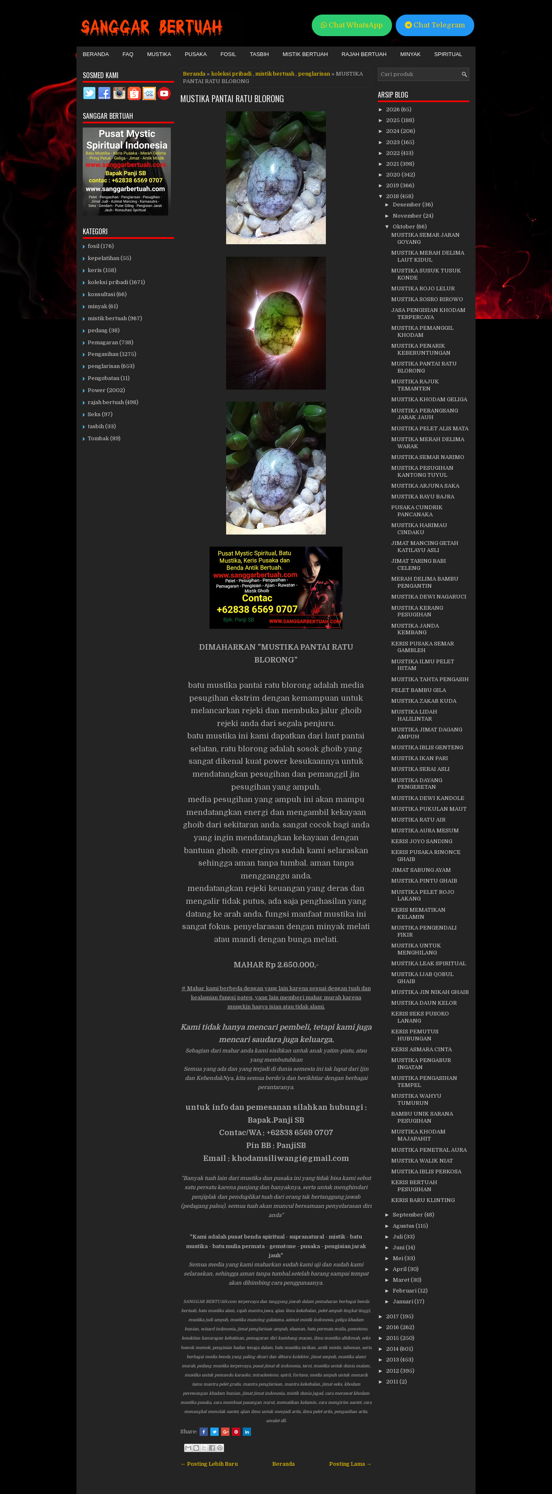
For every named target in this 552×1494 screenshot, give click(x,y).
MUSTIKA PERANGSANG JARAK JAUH (424, 414)
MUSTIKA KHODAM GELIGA (429, 399)
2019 (393, 185)
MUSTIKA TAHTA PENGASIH (430, 679)
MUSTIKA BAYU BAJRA (422, 496)
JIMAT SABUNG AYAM (421, 870)
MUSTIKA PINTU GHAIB (424, 881)
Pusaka (196, 54)
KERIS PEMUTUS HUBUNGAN (415, 1035)
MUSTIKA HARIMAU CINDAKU (419, 528)
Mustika (159, 54)
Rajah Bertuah (364, 54)
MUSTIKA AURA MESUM (425, 830)
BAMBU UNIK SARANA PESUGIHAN (422, 1117)
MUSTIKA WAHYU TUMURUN (416, 1099)
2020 (394, 175)
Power (97, 390)
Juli (398, 1237)
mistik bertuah (274, 74)
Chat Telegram (435, 25)
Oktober (404, 226)
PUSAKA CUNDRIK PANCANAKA (417, 511)
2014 (393, 1349)
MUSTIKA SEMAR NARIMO (427, 457)
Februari (405, 1291)
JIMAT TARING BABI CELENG (418, 564)
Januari (403, 1301)
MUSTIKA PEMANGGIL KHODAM (422, 331)
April (400, 1269)
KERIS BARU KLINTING (423, 1200)
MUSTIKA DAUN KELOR (424, 1003)
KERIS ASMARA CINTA (421, 1049)
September (408, 1215)
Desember (407, 204)
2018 (393, 196)
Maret (402, 1280)
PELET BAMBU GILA (418, 690)
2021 (393, 164)
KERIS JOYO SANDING (421, 841)
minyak (97, 306)
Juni (399, 1247)
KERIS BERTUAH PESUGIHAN (414, 1185)
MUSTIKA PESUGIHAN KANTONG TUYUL (422, 471)
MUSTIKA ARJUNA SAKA (425, 486)
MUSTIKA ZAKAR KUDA (423, 701)
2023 (393, 142)
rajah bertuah (106, 402)
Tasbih (259, 54)
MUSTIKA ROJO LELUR (423, 288)
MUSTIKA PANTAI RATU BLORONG (232, 98)
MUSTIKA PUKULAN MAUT (429, 809)
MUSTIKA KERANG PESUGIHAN (417, 611)
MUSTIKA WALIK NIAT (422, 1161)
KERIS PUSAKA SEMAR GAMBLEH (422, 647)
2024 (393, 131)
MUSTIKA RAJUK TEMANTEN (415, 385)
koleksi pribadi (231, 74)
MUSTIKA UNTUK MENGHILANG (416, 949)
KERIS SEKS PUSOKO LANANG (420, 1017)
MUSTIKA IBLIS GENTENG (427, 747)
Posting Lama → (350, 1464)
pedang (98, 330)
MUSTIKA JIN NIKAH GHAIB (430, 992)
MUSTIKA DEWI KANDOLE (427, 798)
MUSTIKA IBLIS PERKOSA (426, 1171)
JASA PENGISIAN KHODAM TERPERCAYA (428, 313)
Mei (398, 1258)
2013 (393, 1360)
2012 (393, 1371)
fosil (93, 246)
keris (95, 270)
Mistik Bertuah (305, 54)
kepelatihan (103, 258)
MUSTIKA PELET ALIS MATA (429, 428)
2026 (393, 109)
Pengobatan (103, 378)
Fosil (228, 54)
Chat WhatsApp (352, 25)
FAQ (128, 54)
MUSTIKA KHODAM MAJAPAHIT (418, 1135)
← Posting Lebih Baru (209, 1464)
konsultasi (101, 294)
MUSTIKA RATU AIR (418, 820)
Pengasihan (103, 354)
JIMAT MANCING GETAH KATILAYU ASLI (424, 546)
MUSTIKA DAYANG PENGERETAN (416, 783)
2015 (393, 1338)
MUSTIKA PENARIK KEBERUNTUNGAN (421, 349)
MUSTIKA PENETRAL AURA (429, 1150)
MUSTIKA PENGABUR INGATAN (421, 1063)
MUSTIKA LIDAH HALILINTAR (414, 715)
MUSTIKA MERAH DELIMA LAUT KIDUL (427, 256)
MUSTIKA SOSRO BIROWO (427, 299)
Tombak (98, 438)
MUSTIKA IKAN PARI (419, 758)
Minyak (410, 54)
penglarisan (314, 74)
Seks (94, 414)
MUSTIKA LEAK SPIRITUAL (428, 963)
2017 (393, 1316)
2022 (393, 153)
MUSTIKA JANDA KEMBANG (415, 629)
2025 (393, 120)
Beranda (96, 54)
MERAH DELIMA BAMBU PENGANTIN (424, 582)
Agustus (404, 1226)
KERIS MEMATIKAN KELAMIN (418, 913)
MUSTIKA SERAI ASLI (420, 769)
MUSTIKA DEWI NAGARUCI (428, 597)
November (408, 216)
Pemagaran (103, 342)
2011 (392, 1382)
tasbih (96, 426)
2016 (393, 1327)
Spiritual (448, 54)
